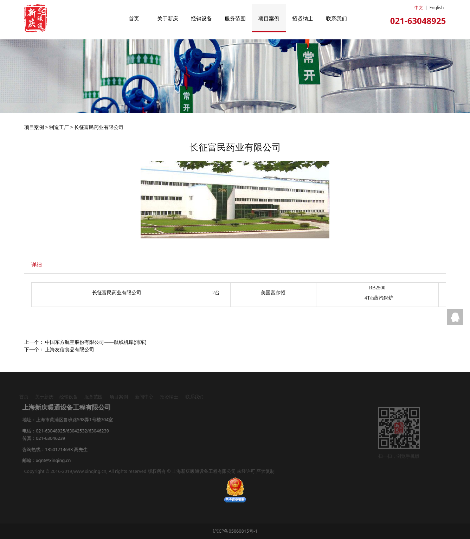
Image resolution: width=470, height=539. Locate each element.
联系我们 (336, 18)
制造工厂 (59, 127)
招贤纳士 (302, 18)
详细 (36, 264)
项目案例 (268, 18)
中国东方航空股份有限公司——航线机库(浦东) (95, 342)
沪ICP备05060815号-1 (235, 531)
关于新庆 (167, 18)
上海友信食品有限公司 (69, 349)
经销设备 (201, 18)
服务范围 (235, 18)
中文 (418, 8)
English (437, 8)
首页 (134, 18)
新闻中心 (142, 397)
